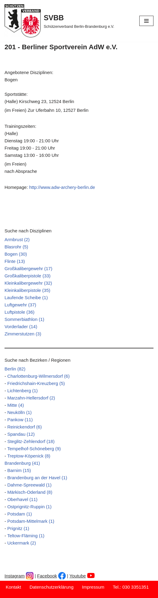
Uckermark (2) (21, 542)
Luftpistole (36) (19, 312)
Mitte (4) (15, 405)
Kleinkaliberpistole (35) (27, 290)
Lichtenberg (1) (22, 390)
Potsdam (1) (19, 513)
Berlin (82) (15, 368)
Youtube (77, 575)
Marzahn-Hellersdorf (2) (31, 397)
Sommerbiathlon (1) (24, 319)
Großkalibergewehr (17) (28, 268)
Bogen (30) (16, 254)
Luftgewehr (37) (20, 304)
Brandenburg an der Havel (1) (37, 477)
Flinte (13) (15, 261)
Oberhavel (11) (22, 499)
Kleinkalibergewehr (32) (28, 283)
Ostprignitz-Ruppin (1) (29, 506)
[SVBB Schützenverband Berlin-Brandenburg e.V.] (59, 20)
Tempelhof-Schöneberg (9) (34, 448)
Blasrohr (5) (16, 246)
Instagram (15, 575)
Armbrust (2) (17, 239)
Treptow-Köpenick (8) (28, 455)
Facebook (47, 575)
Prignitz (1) (18, 528)
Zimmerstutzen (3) (23, 333)
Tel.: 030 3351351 (131, 587)
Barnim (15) (19, 470)
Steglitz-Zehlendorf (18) (31, 441)
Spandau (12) (21, 434)
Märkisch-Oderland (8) (29, 492)
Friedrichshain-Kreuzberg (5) (36, 383)
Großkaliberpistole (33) (28, 275)
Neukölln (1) (19, 412)
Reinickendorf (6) (24, 426)
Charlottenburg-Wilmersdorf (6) (38, 376)
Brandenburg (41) (22, 463)
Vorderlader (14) (21, 326)
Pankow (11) (20, 419)
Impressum (93, 587)
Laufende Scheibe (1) (26, 297)
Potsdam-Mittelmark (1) (30, 521)
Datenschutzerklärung (52, 587)
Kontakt (13, 587)
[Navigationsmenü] (146, 21)
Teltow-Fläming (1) (25, 535)
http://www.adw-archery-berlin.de (62, 187)
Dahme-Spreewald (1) (29, 484)
